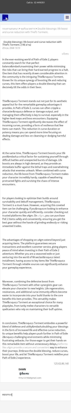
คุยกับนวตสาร (28, 28)
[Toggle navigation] (67, 17)
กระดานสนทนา (10, 28)
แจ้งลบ (65, 53)
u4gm (41, 215)
